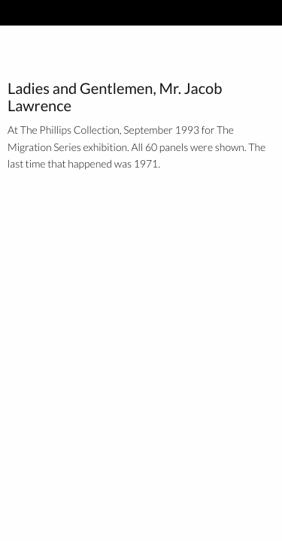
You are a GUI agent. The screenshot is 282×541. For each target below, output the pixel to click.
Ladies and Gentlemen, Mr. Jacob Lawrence (115, 97)
